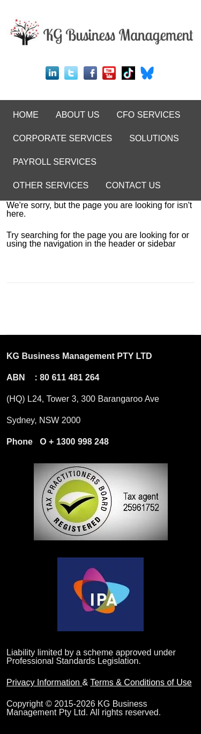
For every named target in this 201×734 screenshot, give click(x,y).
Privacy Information (44, 682)
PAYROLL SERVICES (54, 161)
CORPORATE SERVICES (62, 138)
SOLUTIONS (153, 138)
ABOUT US (78, 114)
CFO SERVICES (149, 114)
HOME (26, 114)
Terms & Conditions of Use (140, 682)
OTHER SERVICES (50, 185)
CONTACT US (133, 185)
